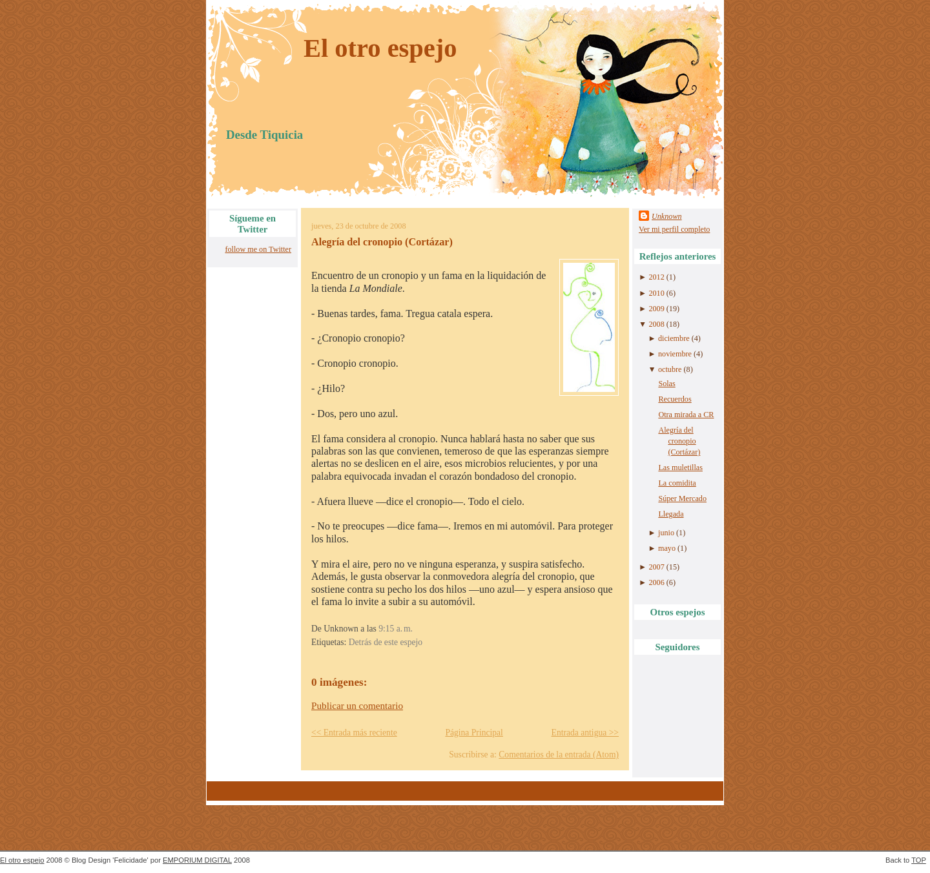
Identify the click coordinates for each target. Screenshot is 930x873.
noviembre (675, 353)
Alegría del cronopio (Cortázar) (382, 242)
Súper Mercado (682, 498)
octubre (669, 369)
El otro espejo (380, 48)
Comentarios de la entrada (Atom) (559, 754)
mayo (667, 548)
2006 (656, 582)
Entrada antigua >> (585, 732)
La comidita (677, 483)
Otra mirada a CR (686, 414)
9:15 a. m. (395, 628)
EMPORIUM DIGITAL (197, 860)
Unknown (667, 216)
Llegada (670, 514)
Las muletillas (680, 467)
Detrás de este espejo (385, 642)
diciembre (674, 338)
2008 (656, 324)
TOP (918, 860)
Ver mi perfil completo (674, 229)
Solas (666, 383)
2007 (656, 566)
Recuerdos (674, 399)
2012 (656, 277)
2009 (656, 308)
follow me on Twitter (258, 249)
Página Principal (473, 732)
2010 (656, 293)
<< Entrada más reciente (354, 732)
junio (666, 532)
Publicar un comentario (357, 705)
